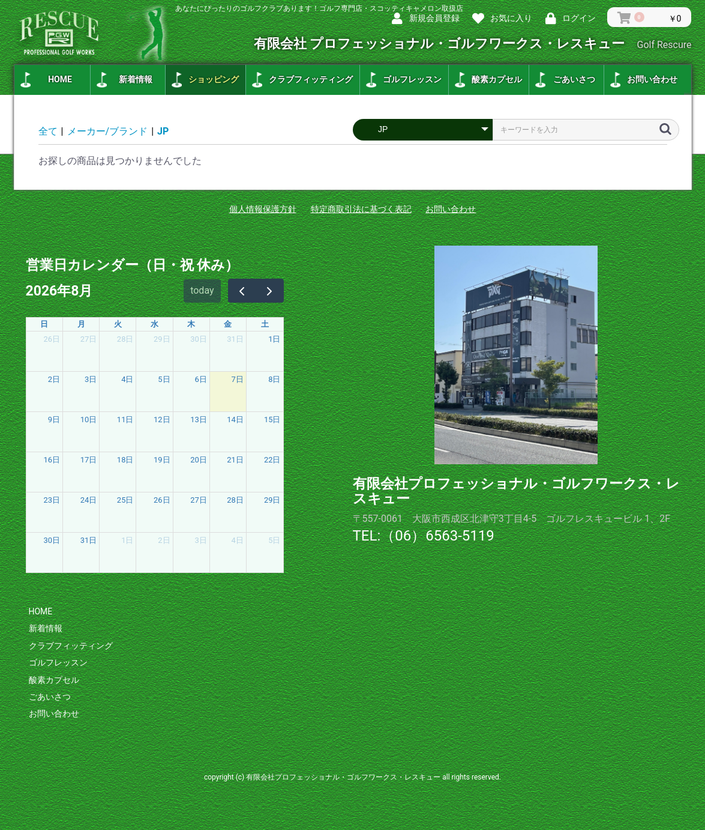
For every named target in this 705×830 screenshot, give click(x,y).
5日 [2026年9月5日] (274, 540)
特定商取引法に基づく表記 (361, 209)
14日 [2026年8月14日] (235, 419)
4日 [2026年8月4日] (127, 379)
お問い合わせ (652, 79)
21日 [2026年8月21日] (235, 459)
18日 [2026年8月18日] (125, 459)
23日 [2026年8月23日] (52, 499)
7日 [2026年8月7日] (238, 379)
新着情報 (135, 79)
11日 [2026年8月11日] (125, 419)
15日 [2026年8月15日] (272, 419)
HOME (60, 79)
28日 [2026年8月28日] (235, 499)
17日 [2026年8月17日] (88, 459)
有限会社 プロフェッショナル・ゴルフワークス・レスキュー (472, 43)
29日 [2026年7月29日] (162, 339)
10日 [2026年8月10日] (88, 419)
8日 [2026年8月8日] (274, 379)
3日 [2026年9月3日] (200, 540)
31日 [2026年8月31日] (88, 540)
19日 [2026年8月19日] (162, 459)
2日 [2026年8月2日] (54, 379)
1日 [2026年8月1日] (274, 339)
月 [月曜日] (81, 324)
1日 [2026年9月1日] (127, 540)
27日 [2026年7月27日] (88, 339)
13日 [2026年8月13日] (198, 419)
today (202, 290)
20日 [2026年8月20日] (198, 459)
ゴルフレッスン (412, 79)
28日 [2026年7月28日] (125, 339)
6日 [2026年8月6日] (200, 379)
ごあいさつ (574, 79)
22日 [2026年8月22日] (272, 459)
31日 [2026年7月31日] (235, 339)
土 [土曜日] (265, 324)
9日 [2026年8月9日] (54, 419)
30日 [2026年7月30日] (198, 339)
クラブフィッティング (311, 79)
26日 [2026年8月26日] (162, 499)
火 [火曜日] (118, 324)
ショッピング (213, 79)
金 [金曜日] (228, 324)
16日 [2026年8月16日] (52, 459)
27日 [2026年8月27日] (198, 499)
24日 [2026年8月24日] (88, 499)
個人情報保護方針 (262, 209)
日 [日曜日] (44, 324)
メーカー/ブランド (107, 131)
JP (163, 131)
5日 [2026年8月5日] (164, 379)
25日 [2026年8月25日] (125, 499)
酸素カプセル (497, 79)
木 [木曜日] (191, 324)
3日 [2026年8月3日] (91, 379)
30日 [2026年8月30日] (52, 540)
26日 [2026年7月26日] (52, 339)
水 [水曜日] (154, 324)
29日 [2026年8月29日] (272, 499)
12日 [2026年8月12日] (162, 419)
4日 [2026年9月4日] (238, 540)
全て (48, 131)
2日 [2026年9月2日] (164, 540)
